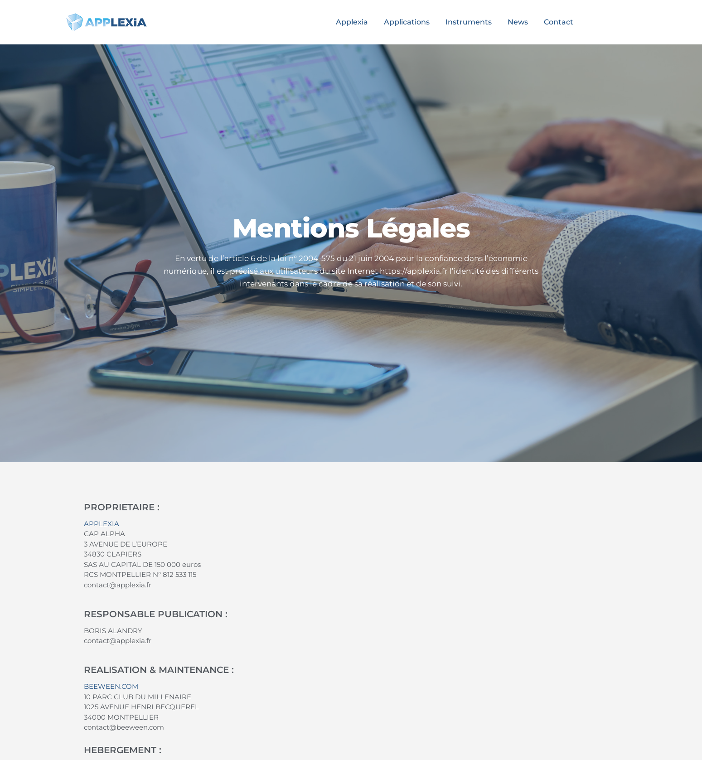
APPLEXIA (101, 523)
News (518, 22)
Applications (407, 22)
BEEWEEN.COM (111, 686)
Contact (558, 22)
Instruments (468, 22)
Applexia (352, 22)
